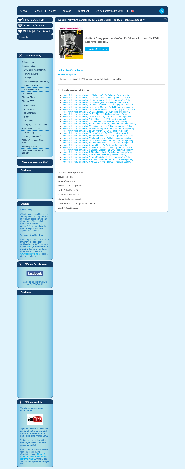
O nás (23, 11)
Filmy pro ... (29, 78)
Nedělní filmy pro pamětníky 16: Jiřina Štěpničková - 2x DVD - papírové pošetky (99, 109)
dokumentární (30, 113)
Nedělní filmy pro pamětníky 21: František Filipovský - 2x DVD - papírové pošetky (99, 124)
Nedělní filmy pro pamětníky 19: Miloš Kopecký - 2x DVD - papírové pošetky (97, 116)
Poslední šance (31, 85)
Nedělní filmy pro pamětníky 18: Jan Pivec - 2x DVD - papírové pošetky (95, 114)
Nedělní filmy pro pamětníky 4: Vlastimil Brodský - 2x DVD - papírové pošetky (98, 150)
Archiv (52, 11)
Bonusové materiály (31, 128)
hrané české (29, 105)
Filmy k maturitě (31, 74)
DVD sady (28, 121)
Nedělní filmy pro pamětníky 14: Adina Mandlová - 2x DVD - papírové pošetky (98, 105)
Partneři (38, 11)
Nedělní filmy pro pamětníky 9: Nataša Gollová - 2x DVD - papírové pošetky (97, 162)
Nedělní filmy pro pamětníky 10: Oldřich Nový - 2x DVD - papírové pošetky (96, 97)
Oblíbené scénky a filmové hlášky (34, 141)
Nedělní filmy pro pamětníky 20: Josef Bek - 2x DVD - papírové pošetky (95, 121)
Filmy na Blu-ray (29, 97)
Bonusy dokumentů (32, 136)
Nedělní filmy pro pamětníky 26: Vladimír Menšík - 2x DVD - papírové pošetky (98, 135)
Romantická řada (31, 89)
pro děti (27, 117)
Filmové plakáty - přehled (36, 31)
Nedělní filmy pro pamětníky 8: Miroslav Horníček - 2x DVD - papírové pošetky (98, 159)
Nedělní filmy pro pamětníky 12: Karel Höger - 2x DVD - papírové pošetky (96, 102)
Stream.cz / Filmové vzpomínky (34, 26)
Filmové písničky (29, 146)
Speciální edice (29, 66)
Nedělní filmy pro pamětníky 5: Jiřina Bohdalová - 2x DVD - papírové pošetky (97, 152)
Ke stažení (83, 11)
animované (29, 109)
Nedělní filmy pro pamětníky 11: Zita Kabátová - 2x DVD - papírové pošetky (97, 100)
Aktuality (23, 37)
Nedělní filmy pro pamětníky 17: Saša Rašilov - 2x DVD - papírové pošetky (96, 112)
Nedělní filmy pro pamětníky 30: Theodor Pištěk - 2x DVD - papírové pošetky (97, 147)
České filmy (29, 132)
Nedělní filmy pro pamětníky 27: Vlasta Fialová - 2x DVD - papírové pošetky (97, 138)
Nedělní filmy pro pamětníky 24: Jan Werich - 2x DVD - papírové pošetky (95, 131)
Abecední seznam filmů (35, 162)
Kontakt (67, 11)
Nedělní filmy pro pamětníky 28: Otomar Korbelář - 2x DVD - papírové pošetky (98, 140)
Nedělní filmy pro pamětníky (36, 81)
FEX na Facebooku (36, 264)
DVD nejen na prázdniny (35, 70)
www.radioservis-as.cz (30, 254)
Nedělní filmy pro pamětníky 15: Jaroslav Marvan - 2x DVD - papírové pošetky (98, 107)
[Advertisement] (35, 186)
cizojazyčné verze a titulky (35, 124)
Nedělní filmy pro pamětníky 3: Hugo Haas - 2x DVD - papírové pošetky (95, 145)
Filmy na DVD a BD (33, 19)
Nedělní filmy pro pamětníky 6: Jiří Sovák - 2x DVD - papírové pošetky (94, 155)
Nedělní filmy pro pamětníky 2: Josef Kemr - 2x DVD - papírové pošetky (95, 119)
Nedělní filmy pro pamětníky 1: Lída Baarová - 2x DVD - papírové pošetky (96, 95)
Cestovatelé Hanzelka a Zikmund (32, 151)
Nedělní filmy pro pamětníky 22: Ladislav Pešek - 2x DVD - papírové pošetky (97, 126)
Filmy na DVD (28, 101)
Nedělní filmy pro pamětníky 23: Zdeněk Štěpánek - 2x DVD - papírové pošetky (98, 128)
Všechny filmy (33, 55)
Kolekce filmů (28, 62)
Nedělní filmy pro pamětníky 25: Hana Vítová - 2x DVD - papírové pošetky (96, 133)
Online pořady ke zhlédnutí (110, 11)
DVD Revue (27, 93)
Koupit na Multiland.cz (97, 49)
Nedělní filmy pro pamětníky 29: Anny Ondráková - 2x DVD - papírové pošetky (98, 143)
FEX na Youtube (34, 402)
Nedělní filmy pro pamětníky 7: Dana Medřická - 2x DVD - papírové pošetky (97, 157)
